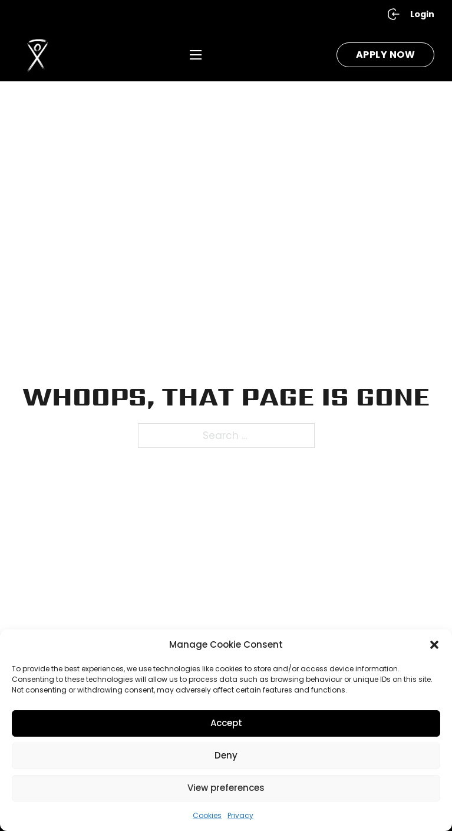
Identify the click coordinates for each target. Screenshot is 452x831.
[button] (434, 645)
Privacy (240, 815)
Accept (226, 723)
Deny (226, 755)
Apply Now (385, 54)
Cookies (207, 815)
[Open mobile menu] (196, 55)
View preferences (226, 787)
